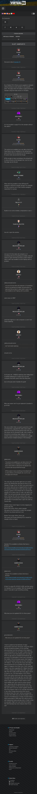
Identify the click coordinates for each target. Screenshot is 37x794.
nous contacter (12, 765)
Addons (18, 36)
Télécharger (11, 729)
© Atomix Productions (18, 792)
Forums (10, 752)
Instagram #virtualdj (14, 783)
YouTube (11, 781)
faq (9, 749)
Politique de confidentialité (15, 767)
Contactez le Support (13, 746)
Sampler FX (17, 62)
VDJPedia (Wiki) (12, 751)
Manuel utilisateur (13, 748)
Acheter (11, 731)
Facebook (11, 780)
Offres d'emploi (12, 766)
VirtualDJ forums (8, 36)
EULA (10, 769)
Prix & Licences (12, 734)
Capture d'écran (12, 735)
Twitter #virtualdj (13, 784)
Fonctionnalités (12, 732)
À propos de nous (13, 763)
